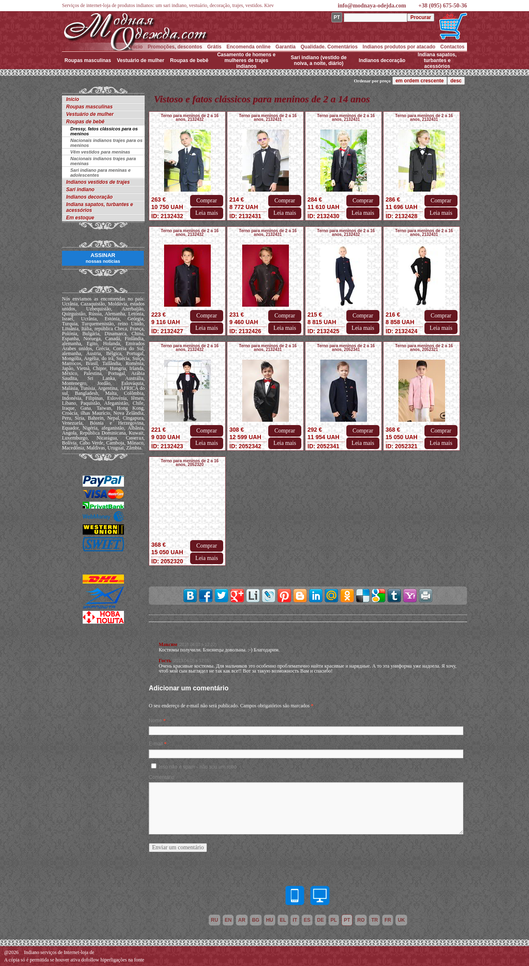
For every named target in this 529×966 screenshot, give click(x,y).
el (283, 920)
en (228, 920)
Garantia (286, 47)
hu (269, 920)
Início (136, 47)
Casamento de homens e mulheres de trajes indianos (246, 60)
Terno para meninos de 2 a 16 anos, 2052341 (346, 348)
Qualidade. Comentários (328, 47)
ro (361, 920)
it (295, 920)
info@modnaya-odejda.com (372, 5)
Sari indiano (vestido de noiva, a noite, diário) (318, 60)
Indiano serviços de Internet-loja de (59, 952)
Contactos (452, 47)
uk (401, 920)
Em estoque (80, 218)
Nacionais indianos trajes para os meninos (106, 143)
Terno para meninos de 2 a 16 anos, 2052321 (424, 348)
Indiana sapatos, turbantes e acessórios (437, 60)
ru (214, 920)
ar (241, 920)
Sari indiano (80, 189)
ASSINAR (103, 258)
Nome (155, 720)
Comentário (161, 777)
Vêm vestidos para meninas (100, 151)
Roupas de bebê (189, 60)
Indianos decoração (382, 60)
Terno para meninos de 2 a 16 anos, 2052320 (190, 463)
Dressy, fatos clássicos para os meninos (104, 131)
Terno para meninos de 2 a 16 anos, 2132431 (268, 117)
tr (374, 920)
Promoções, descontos (175, 47)
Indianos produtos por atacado (398, 47)
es (307, 920)
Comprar (206, 200)
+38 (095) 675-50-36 (442, 5)
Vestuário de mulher (140, 60)
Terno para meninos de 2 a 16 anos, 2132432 (190, 117)
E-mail (156, 744)
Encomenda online (248, 47)
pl (334, 920)
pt (347, 920)
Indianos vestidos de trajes (98, 182)
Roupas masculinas (87, 60)
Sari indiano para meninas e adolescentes (100, 173)
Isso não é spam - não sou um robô (198, 767)
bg (256, 920)
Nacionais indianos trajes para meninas (103, 161)
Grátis (214, 47)
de (320, 920)
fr (387, 920)
